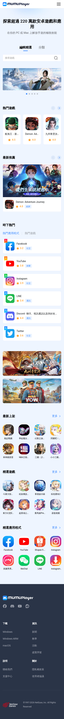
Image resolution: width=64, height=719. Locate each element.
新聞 (34, 631)
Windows (7, 631)
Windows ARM (10, 638)
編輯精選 (25, 47)
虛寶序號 (37, 652)
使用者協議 (38, 676)
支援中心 (7, 676)
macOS (7, 645)
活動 (34, 645)
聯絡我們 (7, 669)
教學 (34, 638)
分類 (42, 47)
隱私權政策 (38, 669)
